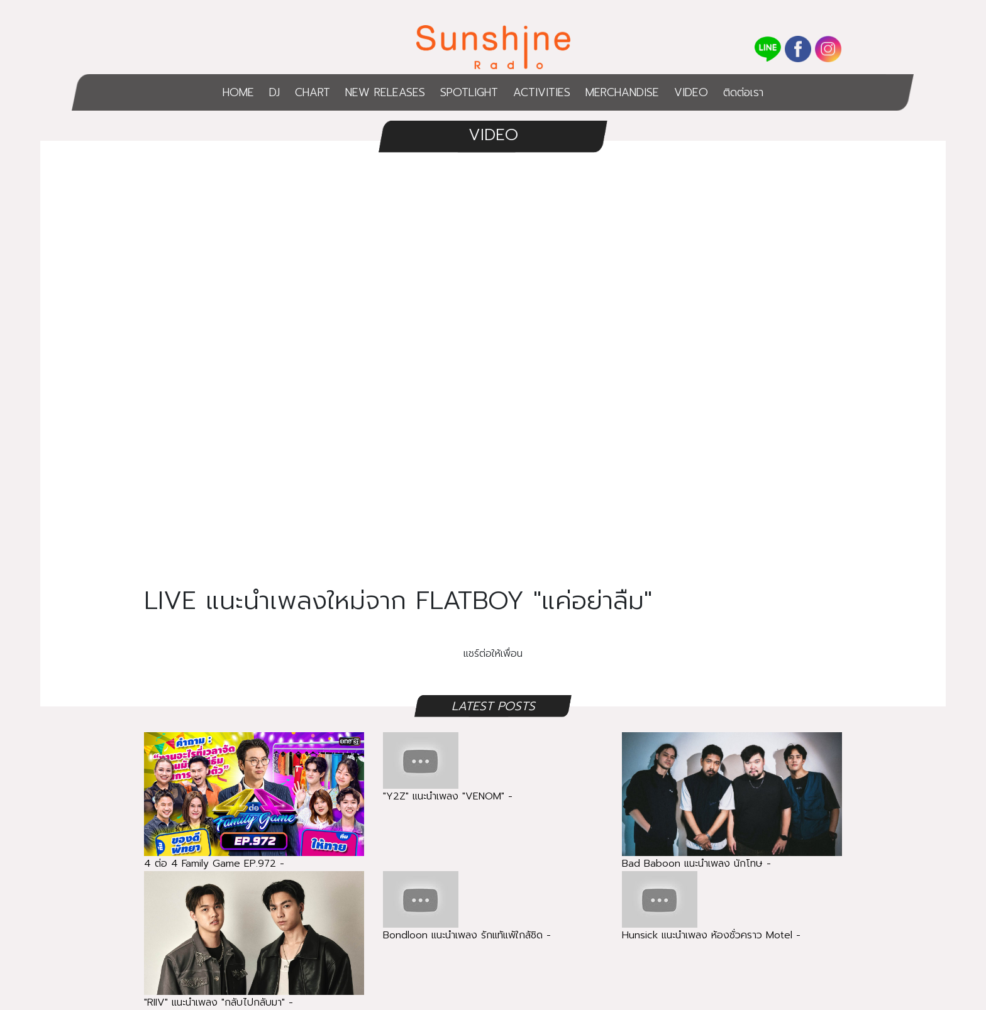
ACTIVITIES (541, 92)
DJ (274, 92)
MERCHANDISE (622, 92)
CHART (312, 92)
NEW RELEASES (385, 92)
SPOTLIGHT (469, 92)
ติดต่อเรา (743, 92)
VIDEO (691, 92)
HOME (238, 92)
